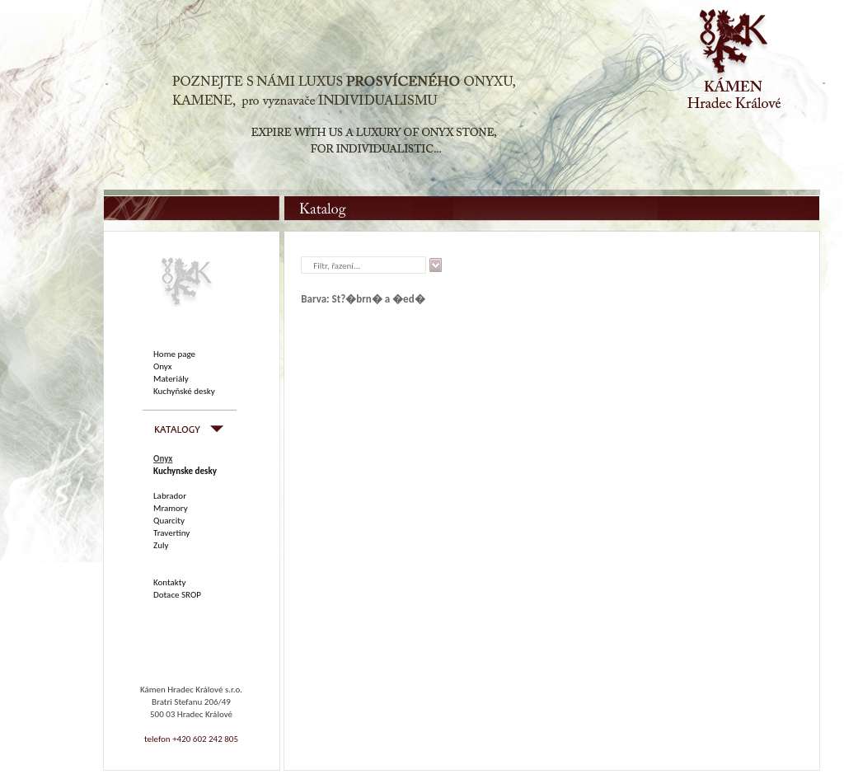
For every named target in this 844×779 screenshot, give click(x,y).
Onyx (162, 366)
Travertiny (171, 533)
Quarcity (169, 520)
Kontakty (169, 582)
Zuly (160, 545)
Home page (174, 354)
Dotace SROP (177, 594)
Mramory (170, 508)
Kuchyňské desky (184, 391)
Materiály (171, 378)
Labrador (169, 495)
